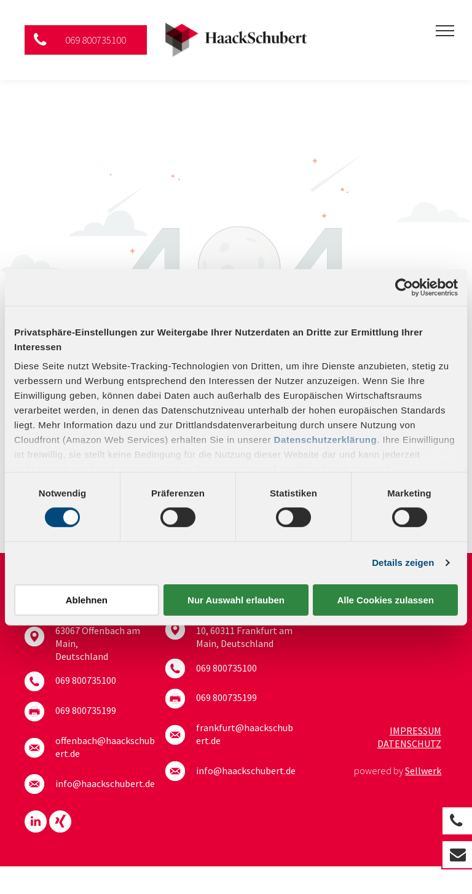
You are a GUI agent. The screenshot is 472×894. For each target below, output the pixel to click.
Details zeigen (403, 562)
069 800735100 (85, 680)
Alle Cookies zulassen (385, 600)
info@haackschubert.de (105, 783)
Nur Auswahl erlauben (236, 600)
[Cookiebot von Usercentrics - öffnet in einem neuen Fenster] (404, 287)
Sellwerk (423, 770)
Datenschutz (409, 743)
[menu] (445, 31)
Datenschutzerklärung (325, 439)
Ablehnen (87, 600)
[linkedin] (36, 823)
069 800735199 (85, 710)
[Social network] (60, 823)
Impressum (415, 730)
